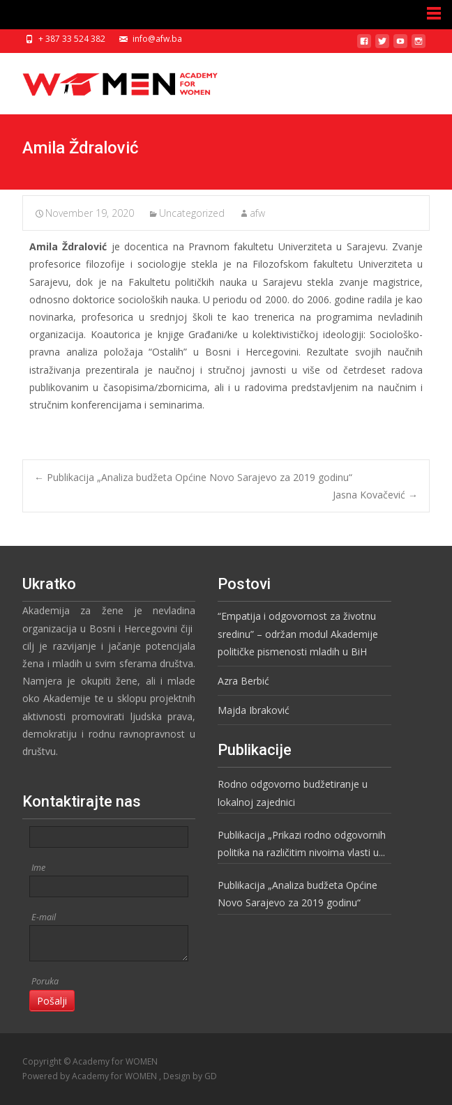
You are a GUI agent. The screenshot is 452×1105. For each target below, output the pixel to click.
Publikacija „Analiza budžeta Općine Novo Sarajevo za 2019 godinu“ (193, 477)
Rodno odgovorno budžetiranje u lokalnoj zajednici (293, 792)
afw (257, 213)
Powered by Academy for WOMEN (90, 1076)
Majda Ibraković (253, 710)
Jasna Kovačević (375, 494)
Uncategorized (192, 213)
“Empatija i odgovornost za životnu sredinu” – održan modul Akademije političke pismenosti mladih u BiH (298, 633)
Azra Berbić (243, 680)
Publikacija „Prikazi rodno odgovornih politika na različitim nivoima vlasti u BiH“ (302, 844)
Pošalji (52, 1000)
